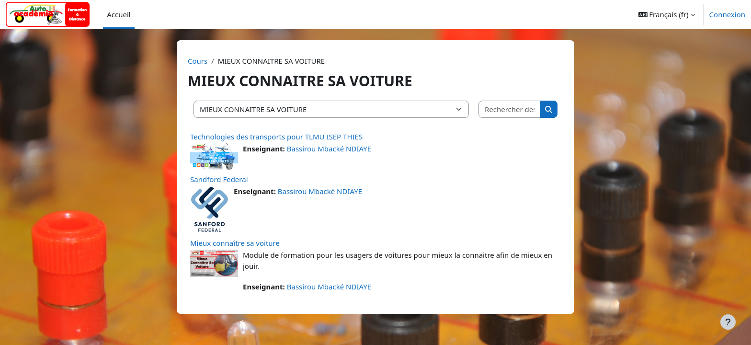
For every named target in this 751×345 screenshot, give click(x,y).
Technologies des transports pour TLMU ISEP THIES (276, 136)
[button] (666, 14)
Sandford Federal (219, 179)
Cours (197, 61)
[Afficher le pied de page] (728, 322)
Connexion (727, 14)
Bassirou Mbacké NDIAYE (329, 148)
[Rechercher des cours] (509, 109)
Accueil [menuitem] (118, 14)
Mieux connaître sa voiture (235, 243)
